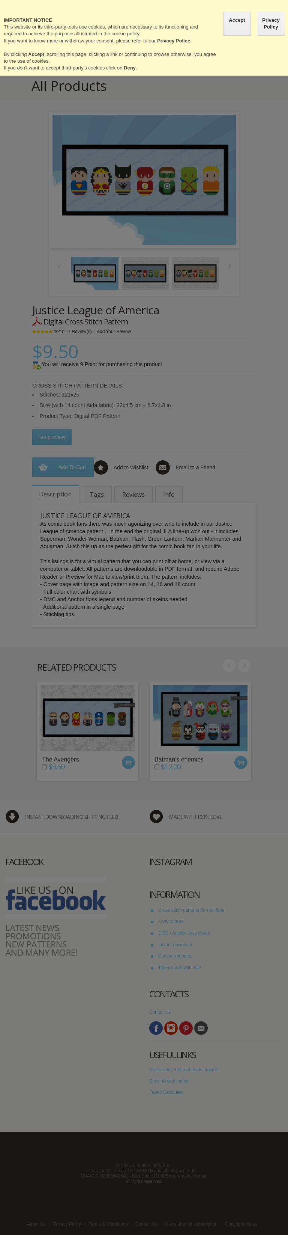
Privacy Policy (270, 23)
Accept (237, 20)
